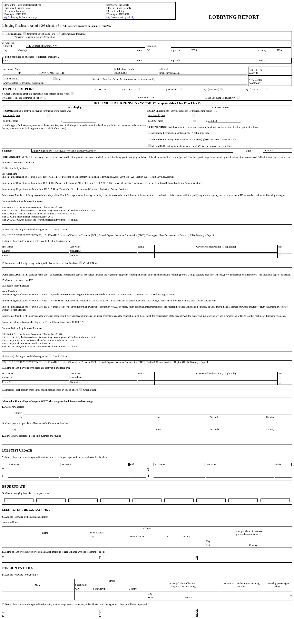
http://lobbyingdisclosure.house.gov (21, 17)
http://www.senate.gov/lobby (120, 17)
